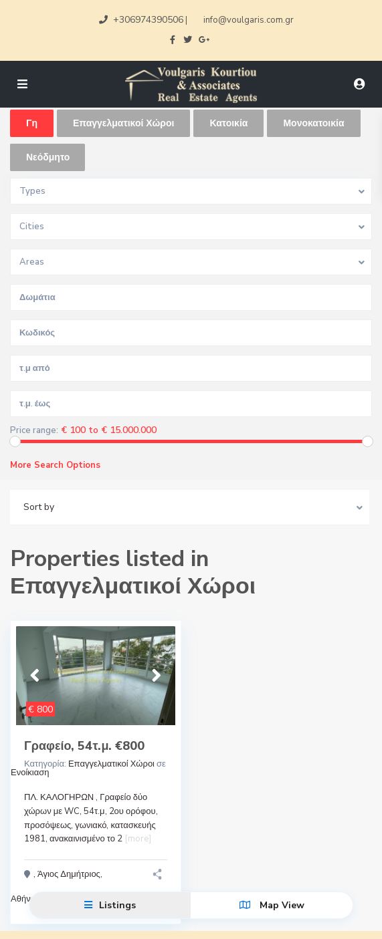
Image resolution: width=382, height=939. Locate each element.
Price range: (34, 430)
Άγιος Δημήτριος (68, 874)
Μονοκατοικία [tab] (313, 123)
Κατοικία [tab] (228, 123)
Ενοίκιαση (30, 773)
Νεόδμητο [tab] (48, 157)
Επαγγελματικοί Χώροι (111, 764)
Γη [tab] (31, 123)
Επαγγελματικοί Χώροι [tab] (123, 123)
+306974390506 (148, 19)
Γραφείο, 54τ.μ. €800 (84, 746)
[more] (137, 839)
